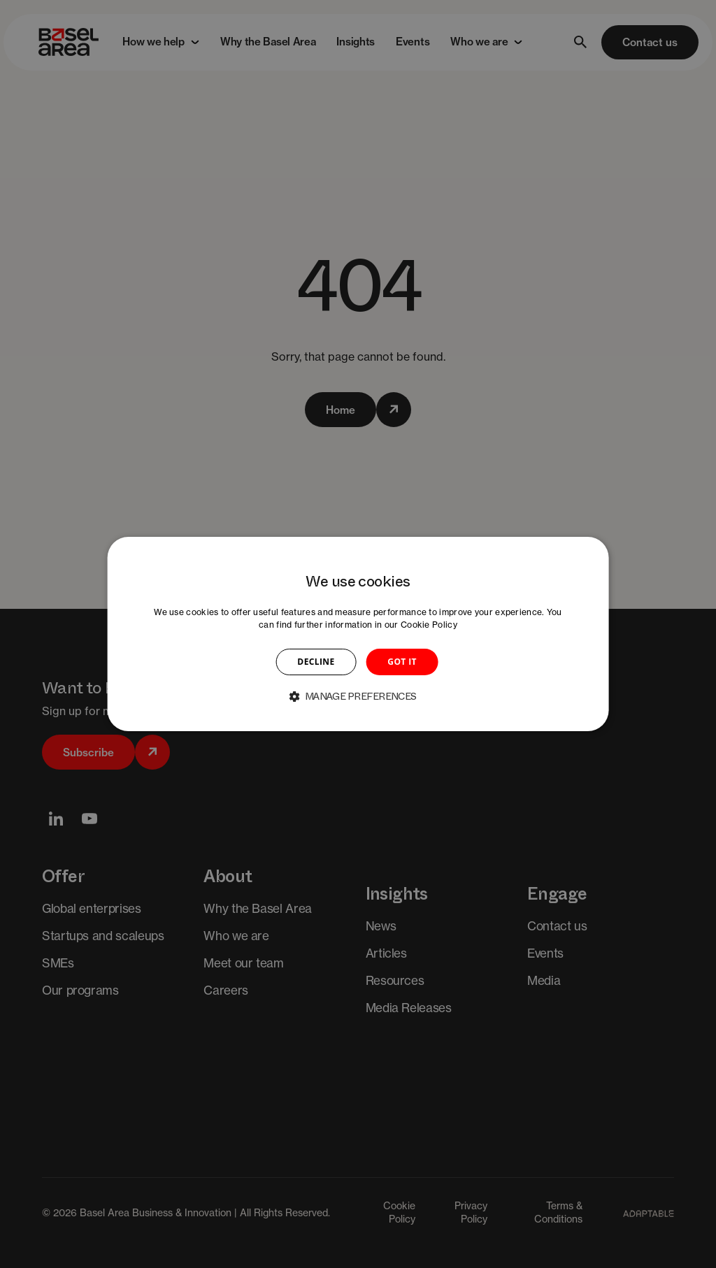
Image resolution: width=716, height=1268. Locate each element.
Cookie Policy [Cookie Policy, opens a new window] (429, 624)
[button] (358, 696)
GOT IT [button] (402, 662)
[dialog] (358, 634)
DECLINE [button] (315, 662)
